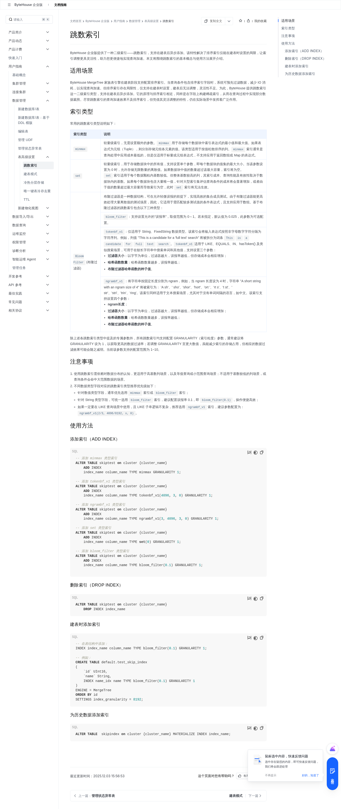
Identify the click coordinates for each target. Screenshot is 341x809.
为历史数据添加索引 (300, 74)
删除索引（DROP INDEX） (305, 58)
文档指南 (60, 5)
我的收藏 (260, 21)
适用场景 (288, 20)
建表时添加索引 (297, 66)
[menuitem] (30, 58)
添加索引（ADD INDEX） (304, 51)
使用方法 (288, 43)
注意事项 (288, 36)
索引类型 (288, 28)
